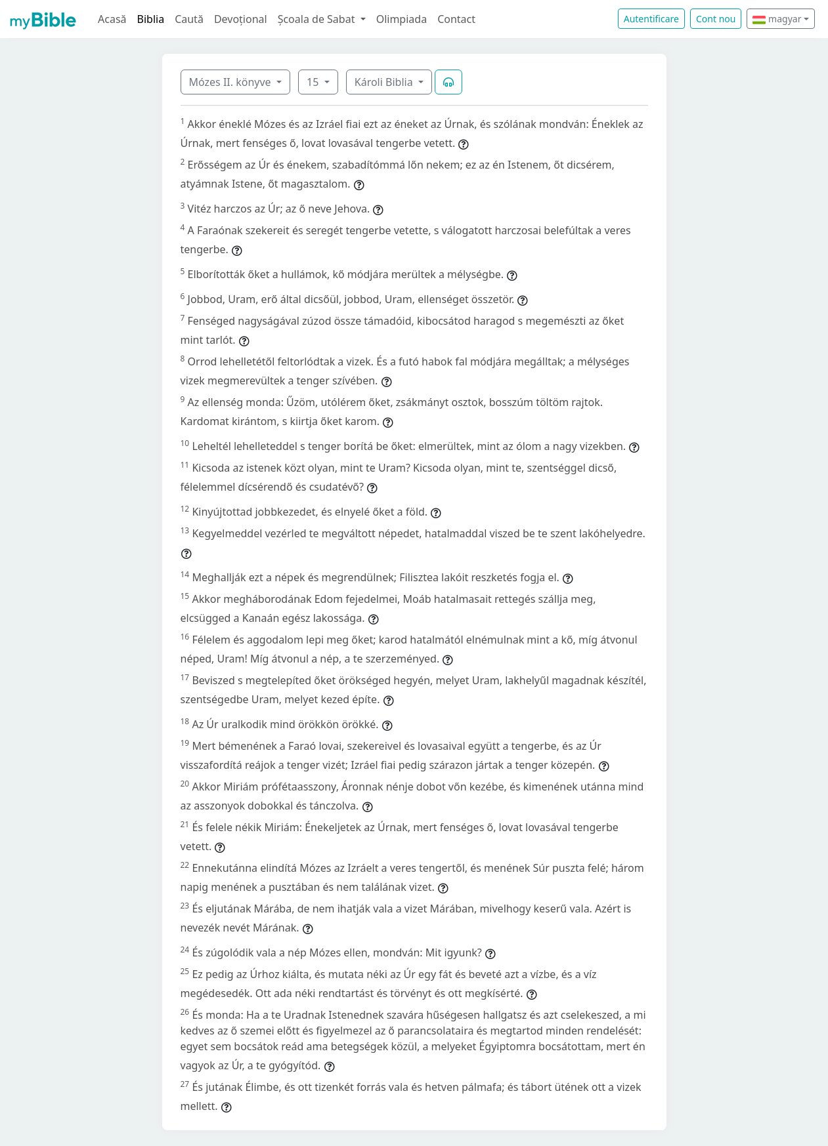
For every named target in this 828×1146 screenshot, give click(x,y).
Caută (189, 19)
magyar (776, 18)
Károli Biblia (385, 82)
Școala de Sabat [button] (318, 19)
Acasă (112, 19)
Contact (456, 19)
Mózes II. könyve (231, 82)
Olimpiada (401, 19)
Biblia (151, 19)
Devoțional (240, 19)
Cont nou (715, 18)
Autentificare (651, 18)
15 (314, 82)
